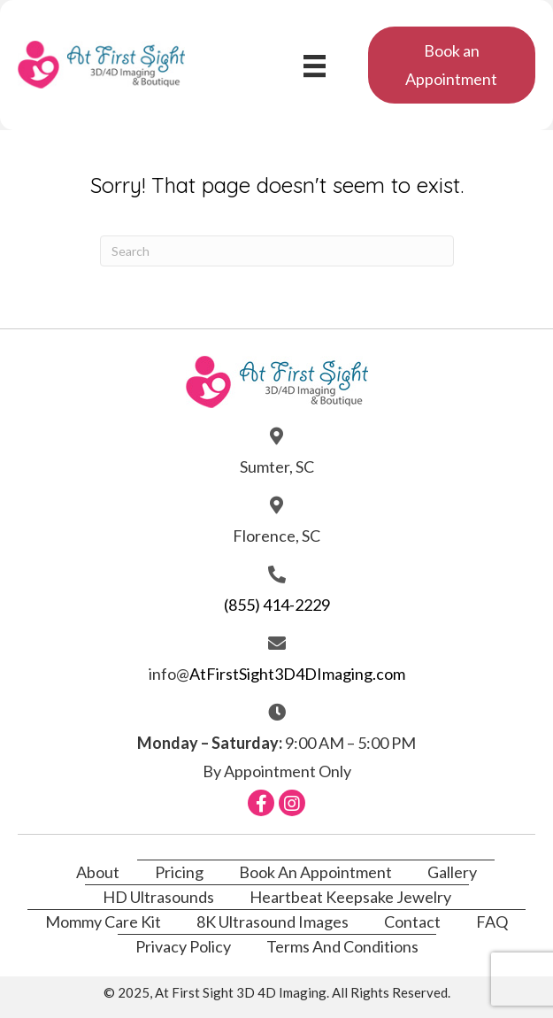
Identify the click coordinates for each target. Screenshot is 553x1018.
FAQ (492, 921)
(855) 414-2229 (277, 604)
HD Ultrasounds (158, 896)
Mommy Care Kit (103, 921)
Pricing (179, 872)
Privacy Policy (183, 946)
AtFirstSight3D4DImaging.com (297, 673)
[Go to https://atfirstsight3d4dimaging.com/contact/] (276, 451)
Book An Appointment (315, 872)
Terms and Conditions (342, 946)
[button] (451, 65)
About (97, 872)
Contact (412, 921)
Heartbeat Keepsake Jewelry (350, 896)
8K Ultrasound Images (272, 921)
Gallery (452, 872)
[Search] (277, 250)
